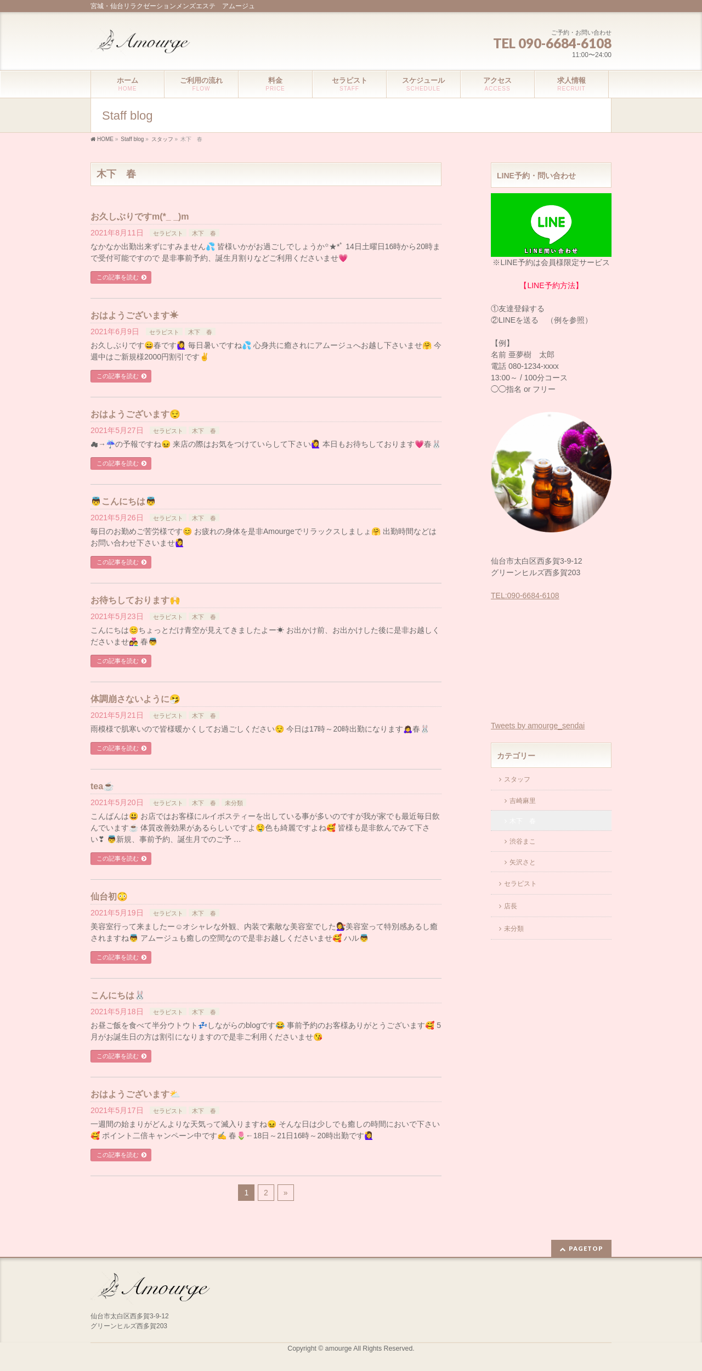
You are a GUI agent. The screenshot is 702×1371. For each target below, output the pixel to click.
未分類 (234, 803)
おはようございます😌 (135, 414)
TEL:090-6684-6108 (525, 595)
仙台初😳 (109, 896)
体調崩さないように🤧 (135, 699)
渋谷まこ (522, 841)
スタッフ (517, 779)
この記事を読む (118, 277)
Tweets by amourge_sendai (538, 725)
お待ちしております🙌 (135, 600)
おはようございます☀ (134, 315)
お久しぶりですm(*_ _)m (139, 216)
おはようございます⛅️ (135, 1094)
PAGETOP (586, 1248)
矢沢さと (522, 862)
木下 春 (204, 233)
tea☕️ (102, 786)
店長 (510, 906)
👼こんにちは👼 (123, 501)
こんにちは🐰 (117, 995)
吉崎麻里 (522, 801)
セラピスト (168, 233)
